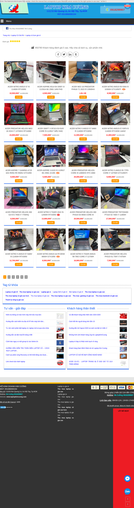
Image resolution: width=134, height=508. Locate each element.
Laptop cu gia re (63, 386)
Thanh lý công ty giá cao (14, 300)
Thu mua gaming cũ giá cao (83, 296)
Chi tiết (18, 97)
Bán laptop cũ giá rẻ (76, 292)
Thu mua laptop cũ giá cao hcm (17, 296)
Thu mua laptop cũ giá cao (40, 296)
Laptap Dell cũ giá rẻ (60, 292)
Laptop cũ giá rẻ (11, 292)
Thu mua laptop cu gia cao (29, 292)
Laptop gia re (46, 292)
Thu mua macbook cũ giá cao (107, 296)
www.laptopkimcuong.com (16, 397)
